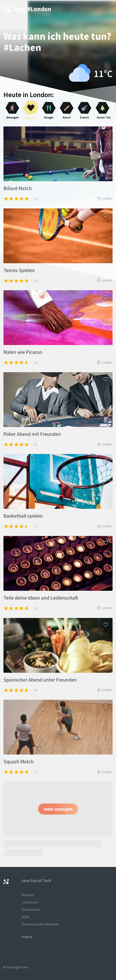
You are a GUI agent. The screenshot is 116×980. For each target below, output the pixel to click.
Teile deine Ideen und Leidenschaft (40, 597)
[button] (58, 809)
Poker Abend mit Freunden (32, 434)
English (27, 936)
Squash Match (18, 761)
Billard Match (17, 188)
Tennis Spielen (19, 270)
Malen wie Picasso (22, 352)
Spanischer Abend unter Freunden (40, 679)
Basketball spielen (23, 515)
